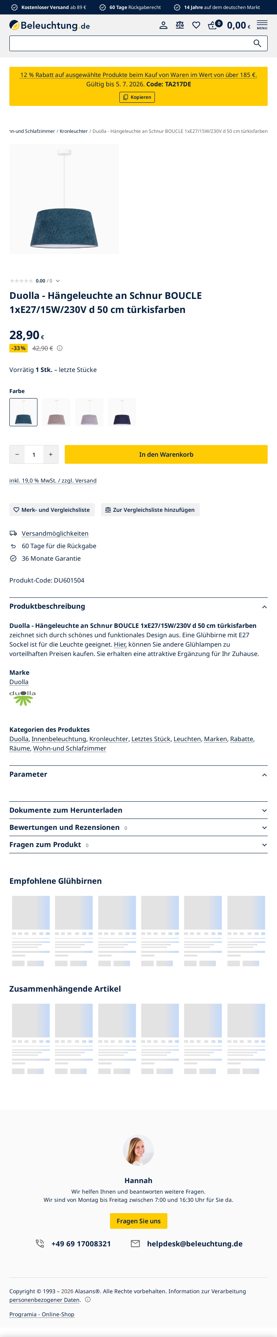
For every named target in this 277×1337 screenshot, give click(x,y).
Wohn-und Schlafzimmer (70, 757)
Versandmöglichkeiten (55, 542)
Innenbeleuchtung (59, 748)
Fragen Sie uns (139, 1230)
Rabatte (241, 748)
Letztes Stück (150, 748)
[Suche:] (138, 43)
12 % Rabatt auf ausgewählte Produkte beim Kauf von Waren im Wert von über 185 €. (138, 79)
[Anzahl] (34, 464)
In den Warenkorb (166, 463)
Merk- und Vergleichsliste (55, 519)
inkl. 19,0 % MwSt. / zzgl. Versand (53, 489)
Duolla (18, 691)
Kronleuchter (108, 748)
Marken (215, 748)
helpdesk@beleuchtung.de (195, 1253)
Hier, (120, 653)
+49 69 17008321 (77, 1253)
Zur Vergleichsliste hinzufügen (154, 519)
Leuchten (187, 748)
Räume (19, 757)
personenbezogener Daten (44, 1309)
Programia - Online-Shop (42, 1323)
